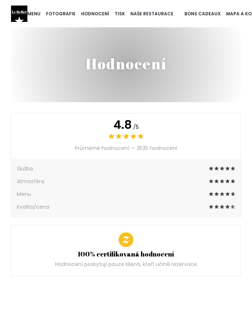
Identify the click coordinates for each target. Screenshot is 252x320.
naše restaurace (151, 14)
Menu (34, 14)
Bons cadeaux (202, 13)
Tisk (120, 14)
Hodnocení (95, 14)
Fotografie (61, 14)
